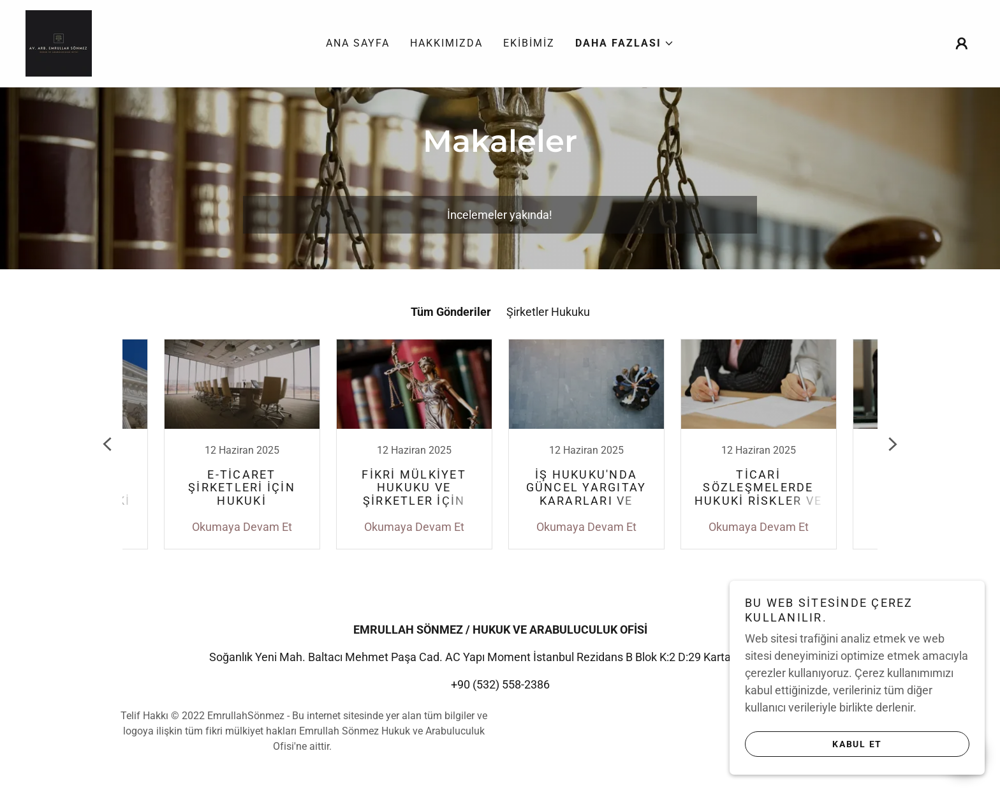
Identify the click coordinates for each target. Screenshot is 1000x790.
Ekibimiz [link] (529, 43)
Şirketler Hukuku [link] (548, 311)
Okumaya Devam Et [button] (242, 526)
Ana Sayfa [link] (358, 43)
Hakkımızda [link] (446, 43)
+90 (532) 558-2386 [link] (500, 684)
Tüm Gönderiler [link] (451, 311)
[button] (624, 43)
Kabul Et (857, 744)
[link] (59, 42)
